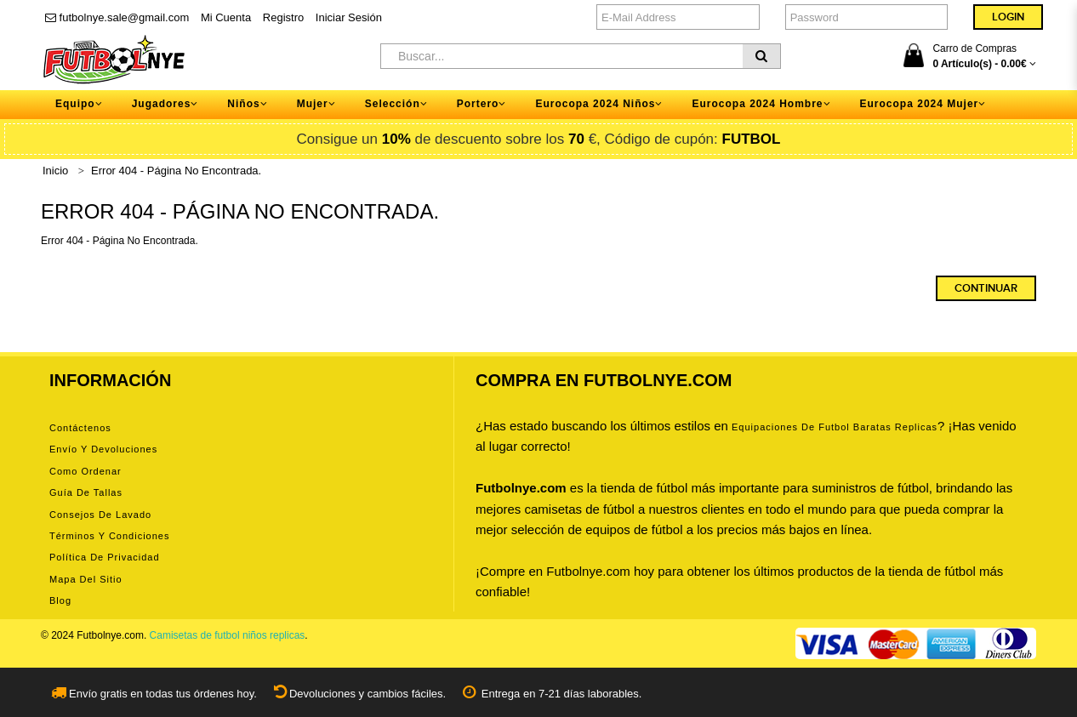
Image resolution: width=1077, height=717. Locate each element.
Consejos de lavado (100, 514)
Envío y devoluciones (103, 449)
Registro (283, 17)
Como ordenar (85, 471)
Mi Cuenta (226, 17)
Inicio (55, 170)
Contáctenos (80, 428)
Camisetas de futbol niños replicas (227, 635)
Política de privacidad (104, 557)
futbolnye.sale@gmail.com (117, 17)
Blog (60, 600)
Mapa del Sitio (86, 579)
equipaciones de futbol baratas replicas (834, 427)
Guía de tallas (86, 492)
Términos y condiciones (109, 536)
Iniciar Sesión (349, 17)
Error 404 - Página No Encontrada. (176, 170)
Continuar (985, 288)
